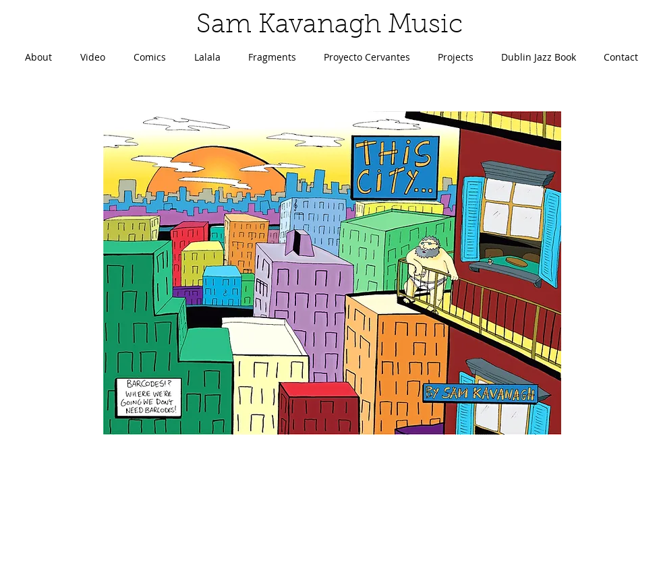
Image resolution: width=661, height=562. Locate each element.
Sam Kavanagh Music (329, 26)
